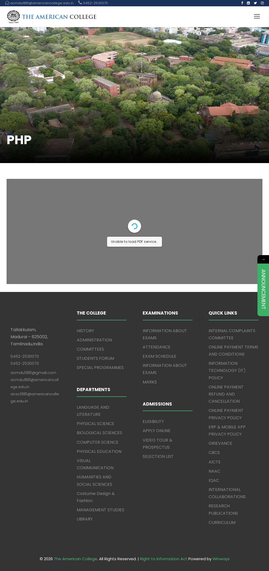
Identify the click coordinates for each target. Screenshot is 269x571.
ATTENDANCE (156, 347)
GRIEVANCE (220, 443)
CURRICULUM (222, 522)
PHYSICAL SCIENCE (95, 424)
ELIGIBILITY (153, 421)
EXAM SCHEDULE (159, 356)
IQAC (214, 480)
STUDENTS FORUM (95, 358)
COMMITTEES (90, 349)
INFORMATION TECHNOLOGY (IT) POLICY (227, 370)
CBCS (214, 452)
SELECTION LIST (158, 456)
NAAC (214, 471)
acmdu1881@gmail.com (33, 372)
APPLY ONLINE (156, 431)
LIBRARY (85, 519)
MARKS (150, 382)
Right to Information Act (163, 559)
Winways (221, 559)
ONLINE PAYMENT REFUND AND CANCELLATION (226, 394)
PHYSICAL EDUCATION (99, 451)
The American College (75, 559)
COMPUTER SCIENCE (97, 442)
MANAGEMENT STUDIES (100, 510)
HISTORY (85, 331)
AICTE (215, 462)
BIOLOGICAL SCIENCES (99, 433)
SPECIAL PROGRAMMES (100, 368)
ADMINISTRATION (94, 340)
